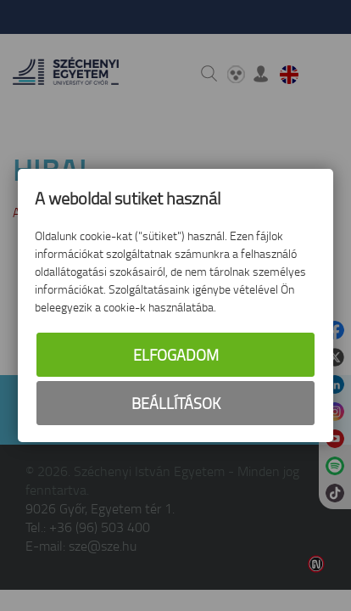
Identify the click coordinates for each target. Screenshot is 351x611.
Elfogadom (176, 355)
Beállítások (175, 403)
